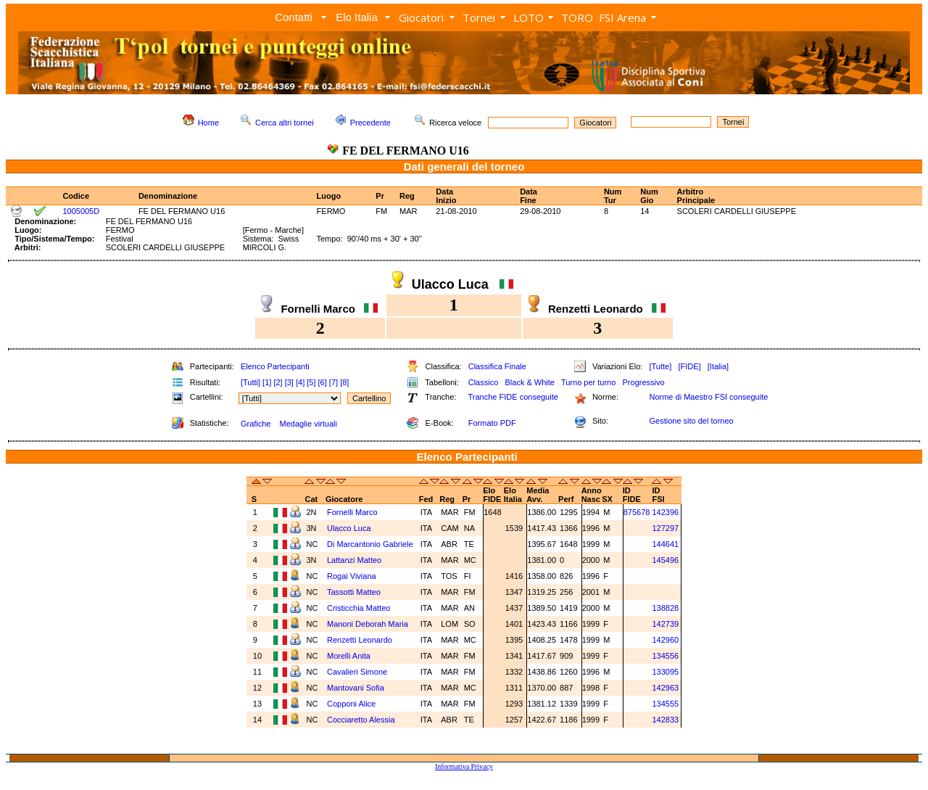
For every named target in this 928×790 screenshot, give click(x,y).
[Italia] (718, 366)
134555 (665, 703)
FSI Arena (622, 17)
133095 (665, 671)
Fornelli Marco (353, 512)
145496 (665, 560)
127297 (665, 528)
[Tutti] (250, 382)
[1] (266, 382)
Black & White (529, 382)
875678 (637, 512)
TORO (577, 17)
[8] (344, 382)
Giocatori (421, 17)
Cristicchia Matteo (359, 608)
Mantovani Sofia (356, 687)
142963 (665, 687)
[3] (289, 382)
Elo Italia (357, 17)
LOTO (528, 17)
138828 (665, 608)
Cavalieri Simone (358, 671)
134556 (665, 655)
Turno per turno (588, 382)
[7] (333, 382)
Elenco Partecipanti (275, 366)
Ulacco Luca (350, 528)
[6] (322, 382)
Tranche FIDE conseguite (513, 396)
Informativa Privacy (464, 766)
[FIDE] (689, 366)
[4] (300, 382)
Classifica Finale (497, 366)
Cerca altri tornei (284, 122)
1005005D (80, 211)
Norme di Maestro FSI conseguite (708, 396)
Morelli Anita (350, 655)
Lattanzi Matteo (355, 560)
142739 (665, 624)
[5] (311, 382)
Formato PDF (492, 423)
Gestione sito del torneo (691, 420)
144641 (665, 544)
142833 (665, 719)
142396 (665, 512)
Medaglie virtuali (307, 423)
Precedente (370, 122)
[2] (277, 382)
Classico (483, 382)
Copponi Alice (352, 703)
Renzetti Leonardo (360, 639)
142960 (665, 639)
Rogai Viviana (352, 576)
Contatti (293, 17)
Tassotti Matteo (355, 592)
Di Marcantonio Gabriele (371, 544)
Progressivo (644, 382)
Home (208, 122)
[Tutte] (660, 366)
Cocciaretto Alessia (362, 719)
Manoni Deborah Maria (368, 624)
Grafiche (256, 423)
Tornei (479, 17)
